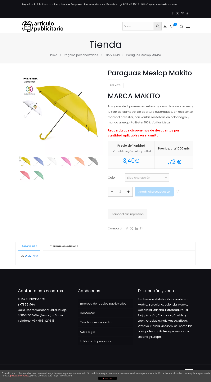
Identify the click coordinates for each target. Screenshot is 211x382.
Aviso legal (87, 332)
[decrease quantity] (112, 192)
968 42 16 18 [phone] (131, 4)
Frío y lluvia (112, 55)
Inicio (53, 55)
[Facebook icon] (172, 13)
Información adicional (64, 246)
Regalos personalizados (81, 55)
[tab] (29, 246)
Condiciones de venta (95, 322)
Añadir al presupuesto (154, 192)
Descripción (29, 246)
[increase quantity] (128, 192)
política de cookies (19, 375)
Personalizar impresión (128, 214)
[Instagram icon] (187, 13)
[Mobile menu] (188, 26)
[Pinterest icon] (182, 13)
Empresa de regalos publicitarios (103, 303)
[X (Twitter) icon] (177, 13)
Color (112, 178)
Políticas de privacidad (96, 341)
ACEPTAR (107, 378)
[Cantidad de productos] (120, 192)
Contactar (87, 313)
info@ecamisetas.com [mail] (160, 4)
